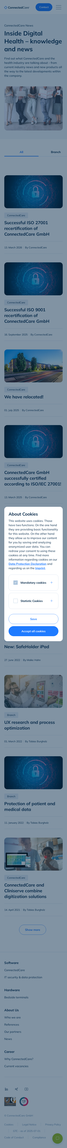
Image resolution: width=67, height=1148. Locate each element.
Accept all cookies (33, 631)
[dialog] (33, 574)
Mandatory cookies (33, 582)
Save (33, 619)
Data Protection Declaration (27, 564)
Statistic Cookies (32, 601)
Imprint (40, 568)
